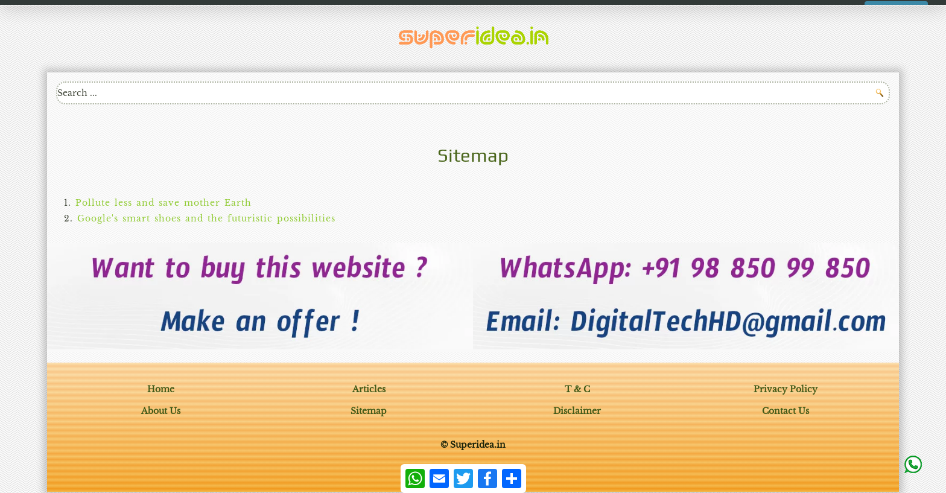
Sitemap (369, 411)
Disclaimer (577, 411)
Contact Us (785, 411)
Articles (369, 389)
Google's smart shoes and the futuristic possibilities (206, 218)
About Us (160, 411)
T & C (577, 389)
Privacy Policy (785, 389)
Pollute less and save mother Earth (163, 202)
